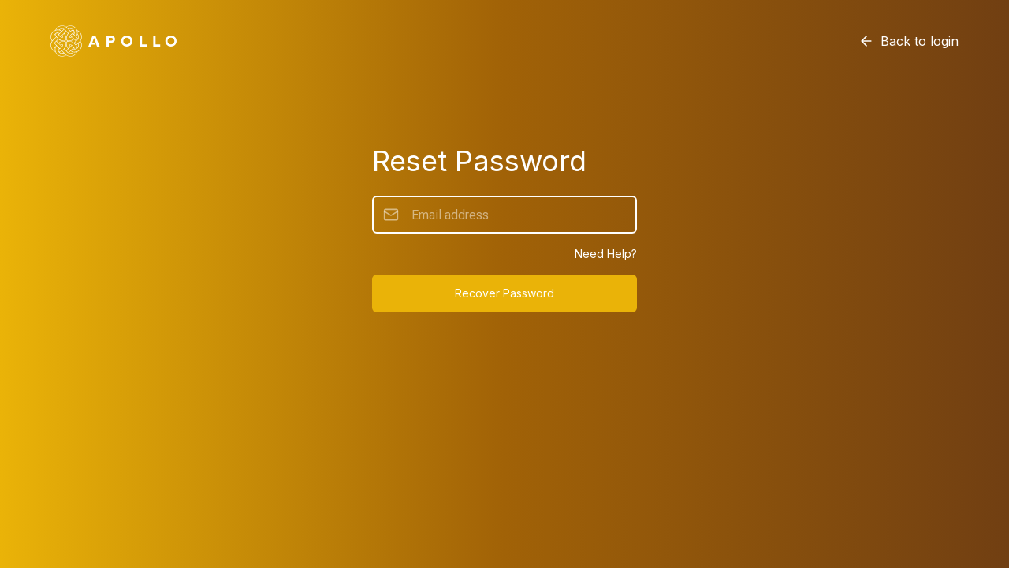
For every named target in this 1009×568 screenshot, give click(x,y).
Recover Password (504, 293)
